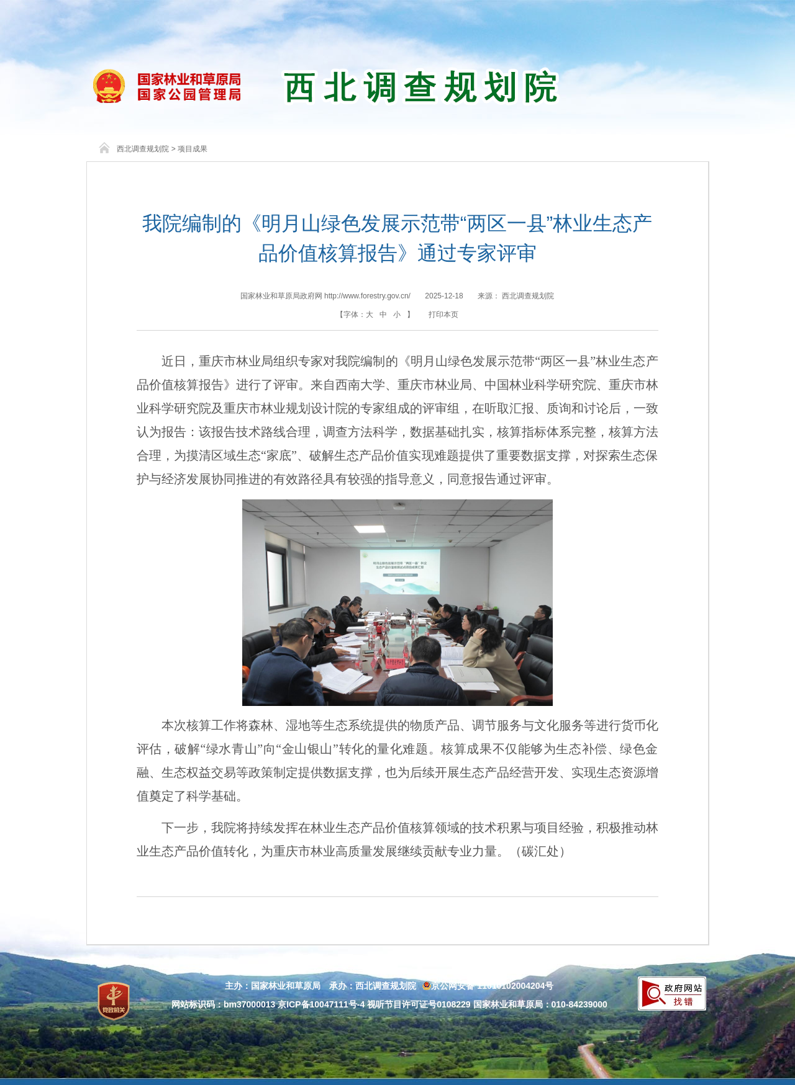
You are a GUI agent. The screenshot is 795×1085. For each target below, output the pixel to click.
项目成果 (192, 149)
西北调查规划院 (143, 149)
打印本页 (443, 314)
